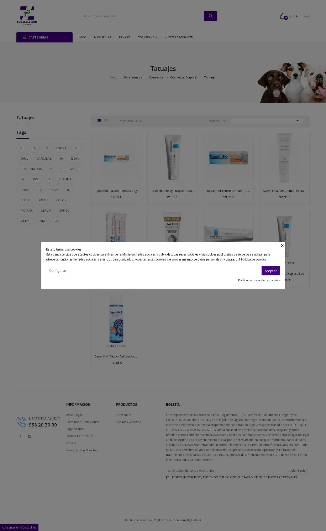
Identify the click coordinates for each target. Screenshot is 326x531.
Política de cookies (254, 259)
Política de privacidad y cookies (259, 280)
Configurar (57, 270)
